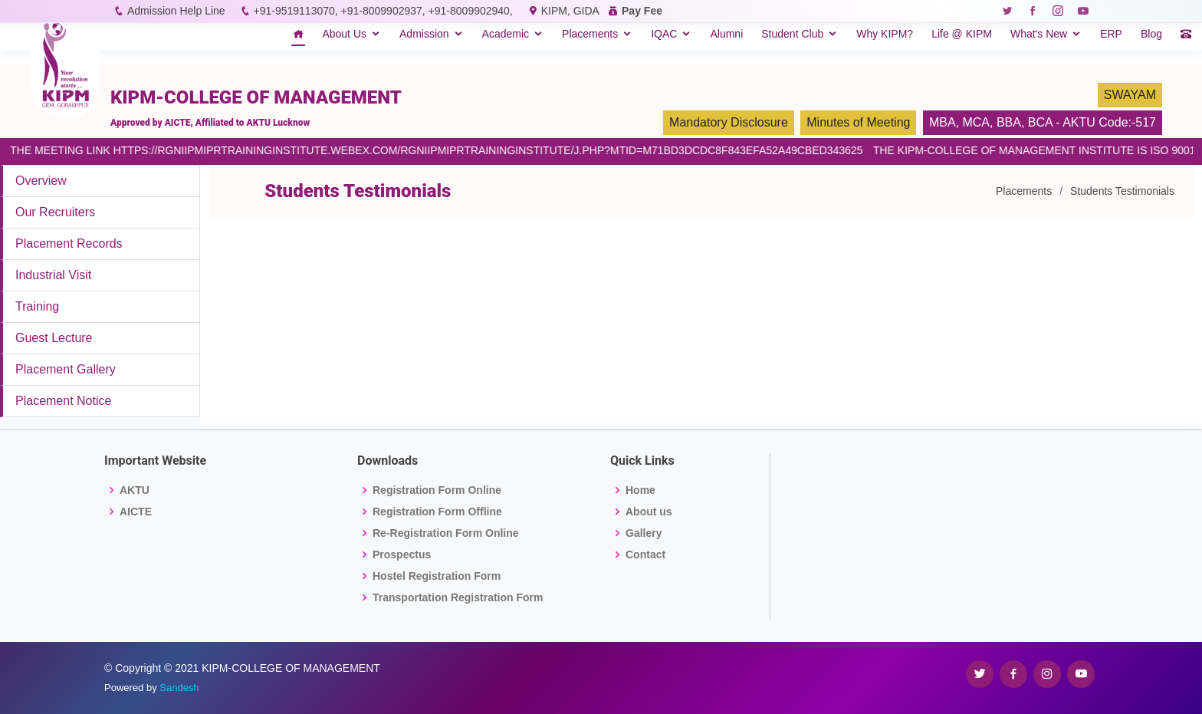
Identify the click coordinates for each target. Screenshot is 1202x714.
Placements (590, 34)
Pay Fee (642, 11)
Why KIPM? (884, 34)
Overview (41, 180)
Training (37, 306)
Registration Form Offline (437, 511)
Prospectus (402, 554)
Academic (505, 34)
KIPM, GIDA (570, 11)
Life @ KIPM (961, 34)
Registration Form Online (437, 490)
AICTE (136, 511)
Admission (424, 34)
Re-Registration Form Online (446, 533)
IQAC (664, 34)
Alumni (726, 34)
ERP (1111, 34)
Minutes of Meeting (858, 122)
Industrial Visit (53, 274)
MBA (942, 122)
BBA (1009, 122)
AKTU (134, 490)
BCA (1040, 122)
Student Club (792, 34)
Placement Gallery (65, 369)
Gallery (644, 533)
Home (640, 490)
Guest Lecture (54, 337)
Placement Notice (63, 400)
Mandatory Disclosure (728, 122)
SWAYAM (1130, 94)
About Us (344, 34)
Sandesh (179, 687)
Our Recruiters (55, 212)
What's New (1038, 34)
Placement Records (69, 243)
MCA (976, 122)
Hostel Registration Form (437, 576)
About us (649, 511)
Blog (1151, 34)
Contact (645, 554)
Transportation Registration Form (458, 597)
